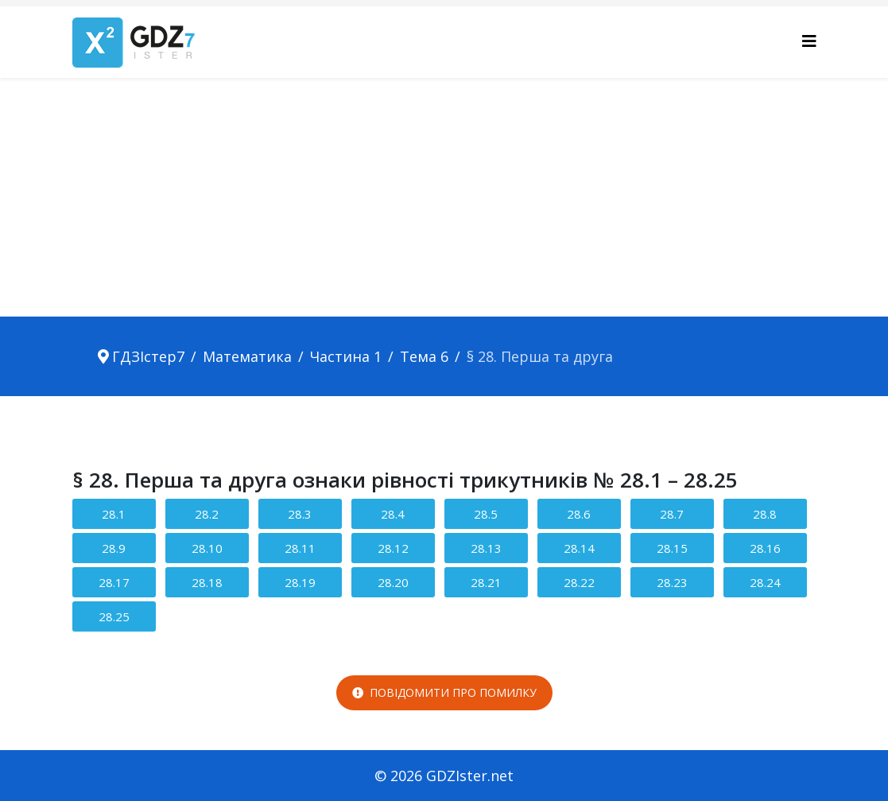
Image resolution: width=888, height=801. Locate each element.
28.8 (765, 514)
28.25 (114, 616)
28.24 (765, 582)
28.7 (672, 514)
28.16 (765, 548)
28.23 (672, 582)
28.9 (114, 548)
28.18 (207, 582)
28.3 (300, 514)
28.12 (393, 548)
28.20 (393, 582)
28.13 (486, 548)
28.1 (114, 514)
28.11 (300, 548)
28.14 (579, 548)
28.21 (486, 582)
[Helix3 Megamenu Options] (809, 41)
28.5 (486, 514)
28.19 (300, 582)
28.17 (114, 582)
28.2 (207, 514)
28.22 (579, 582)
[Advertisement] (444, 197)
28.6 (579, 514)
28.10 (207, 548)
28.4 (393, 514)
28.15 (672, 548)
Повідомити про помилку (444, 692)
